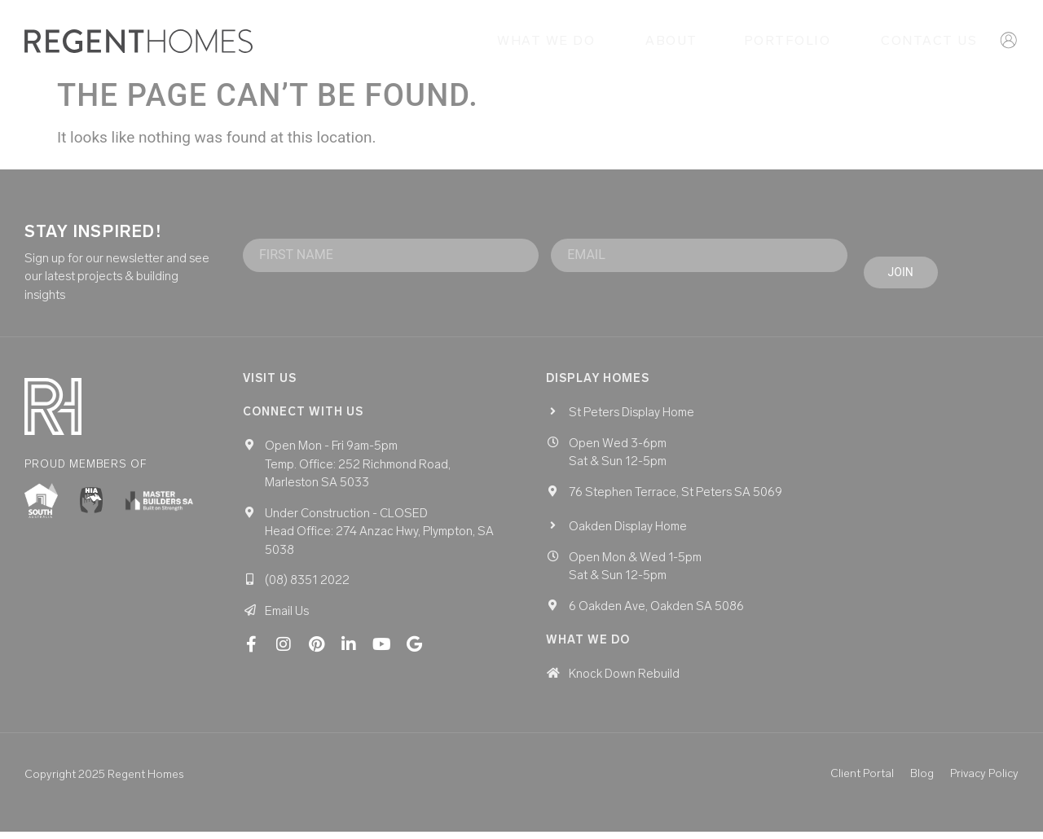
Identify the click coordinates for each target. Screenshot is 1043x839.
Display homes (597, 386)
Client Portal (862, 781)
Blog (922, 781)
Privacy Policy (984, 781)
